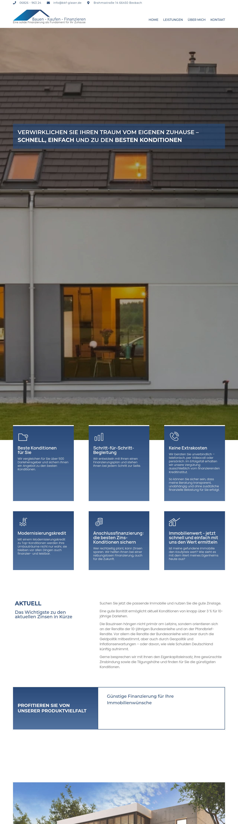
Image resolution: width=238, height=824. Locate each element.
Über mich (197, 20)
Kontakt (217, 20)
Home (153, 20)
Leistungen (173, 20)
